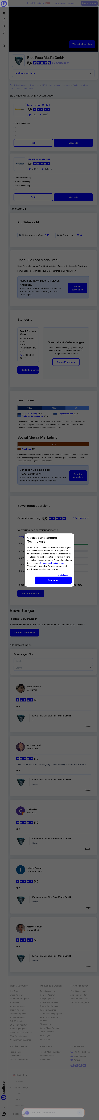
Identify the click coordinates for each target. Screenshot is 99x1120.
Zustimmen (53, 580)
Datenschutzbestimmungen (52, 563)
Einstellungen (63, 575)
